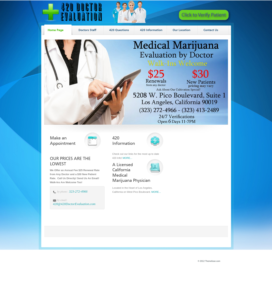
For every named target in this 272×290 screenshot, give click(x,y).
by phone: (62, 191)
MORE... (127, 158)
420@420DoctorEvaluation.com (74, 204)
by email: (62, 200)
